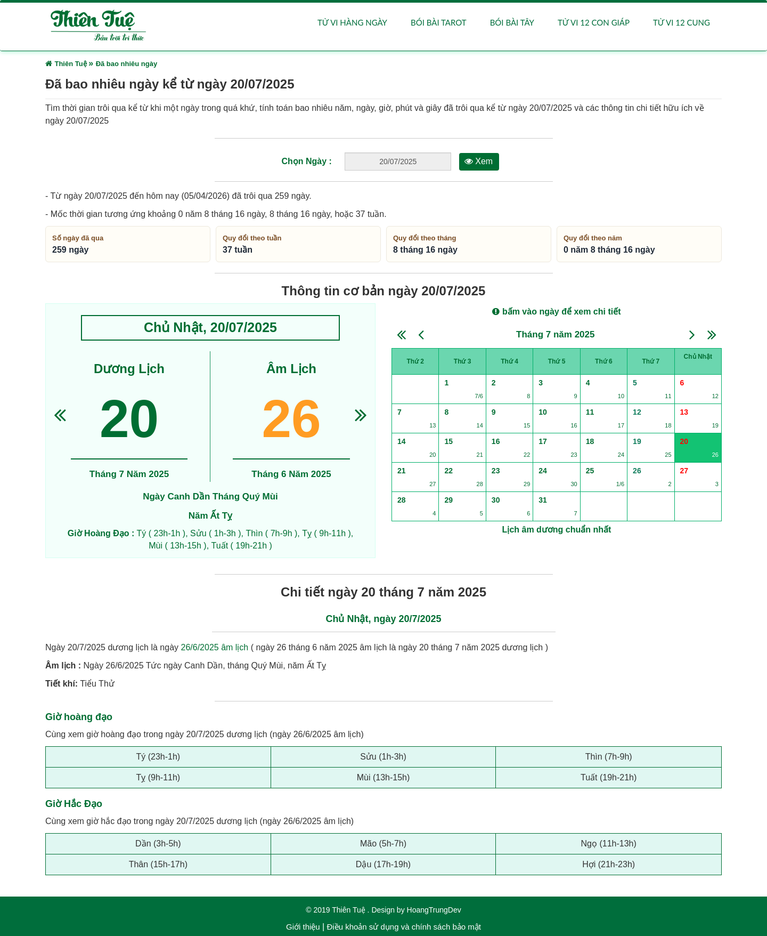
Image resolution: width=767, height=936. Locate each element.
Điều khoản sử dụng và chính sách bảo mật (403, 926)
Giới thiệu (303, 926)
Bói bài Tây (512, 22)
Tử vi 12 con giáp (594, 22)
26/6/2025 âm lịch (215, 647)
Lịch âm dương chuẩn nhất (556, 529)
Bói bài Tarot (439, 22)
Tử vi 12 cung (681, 22)
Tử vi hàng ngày (352, 22)
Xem (478, 161)
